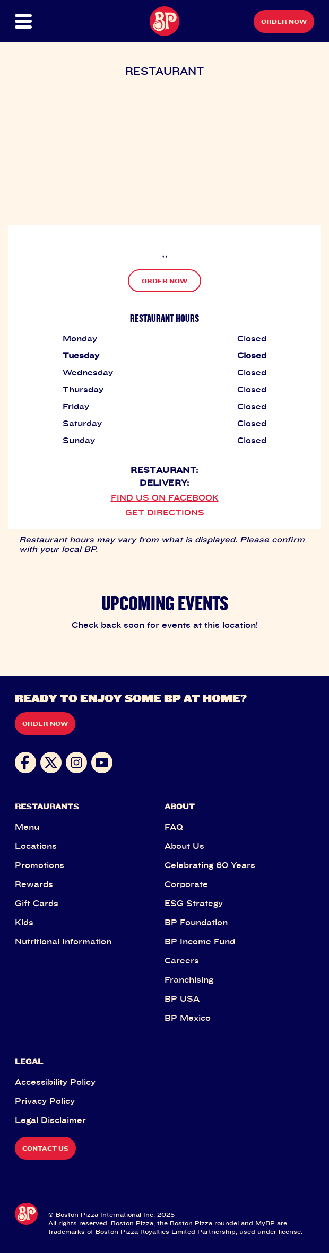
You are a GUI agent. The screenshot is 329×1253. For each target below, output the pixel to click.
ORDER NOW (164, 280)
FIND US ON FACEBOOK (165, 497)
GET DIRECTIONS (164, 512)
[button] (30, 21)
